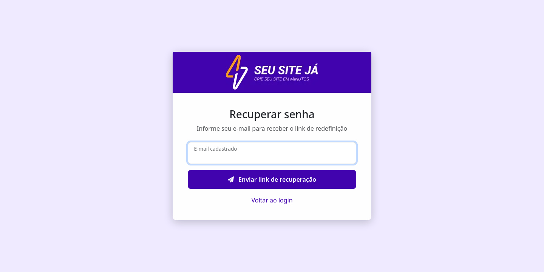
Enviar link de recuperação (272, 179)
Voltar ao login (271, 200)
